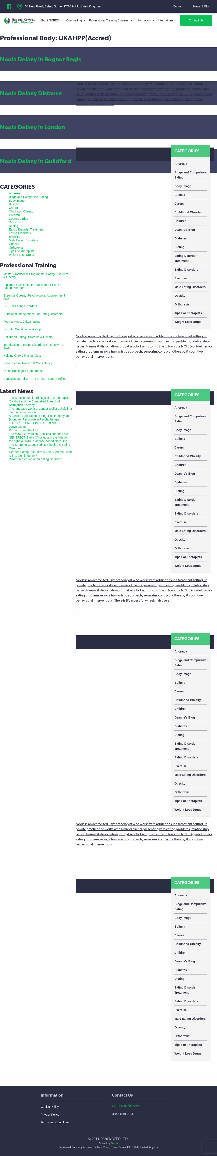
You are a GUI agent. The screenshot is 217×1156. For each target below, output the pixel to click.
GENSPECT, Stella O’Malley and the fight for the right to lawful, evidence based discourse (38, 439)
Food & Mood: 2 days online (21, 321)
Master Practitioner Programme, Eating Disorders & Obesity (35, 275)
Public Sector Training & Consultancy (27, 363)
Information (145, 20)
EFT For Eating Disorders (20, 306)
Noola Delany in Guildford (35, 161)
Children (180, 221)
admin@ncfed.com (126, 1105)
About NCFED (51, 20)
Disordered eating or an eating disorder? (35, 459)
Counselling (76, 20)
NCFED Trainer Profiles (50, 378)
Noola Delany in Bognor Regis (40, 59)
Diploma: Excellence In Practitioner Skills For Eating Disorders (33, 286)
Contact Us (196, 20)
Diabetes (180, 238)
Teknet (114, 1143)
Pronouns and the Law (24, 430)
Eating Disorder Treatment (185, 258)
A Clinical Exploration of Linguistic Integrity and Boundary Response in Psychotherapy (39, 417)
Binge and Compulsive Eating (190, 175)
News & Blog (201, 6)
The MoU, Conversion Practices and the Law (38, 434)
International (168, 20)
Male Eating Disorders (190, 287)
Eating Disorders (186, 269)
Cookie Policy (50, 1106)
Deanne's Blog (184, 229)
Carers (179, 203)
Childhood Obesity (187, 212)
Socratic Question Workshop (22, 329)
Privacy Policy (50, 1114)
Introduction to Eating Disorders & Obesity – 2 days (33, 346)
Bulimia (179, 195)
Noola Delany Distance (31, 93)
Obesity (179, 295)
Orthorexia (181, 304)
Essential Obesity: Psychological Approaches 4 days (34, 297)
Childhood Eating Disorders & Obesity (28, 337)
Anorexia (180, 163)
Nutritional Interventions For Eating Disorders (33, 314)
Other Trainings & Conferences (23, 371)
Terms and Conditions (55, 1122)
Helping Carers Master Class (22, 355)
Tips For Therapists (188, 313)
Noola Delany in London (32, 127)
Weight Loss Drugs (187, 321)
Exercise (180, 278)
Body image (182, 186)
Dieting (179, 247)
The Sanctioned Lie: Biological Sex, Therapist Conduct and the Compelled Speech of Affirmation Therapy (39, 401)
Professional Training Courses (111, 20)
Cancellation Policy (15, 378)
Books (177, 6)
